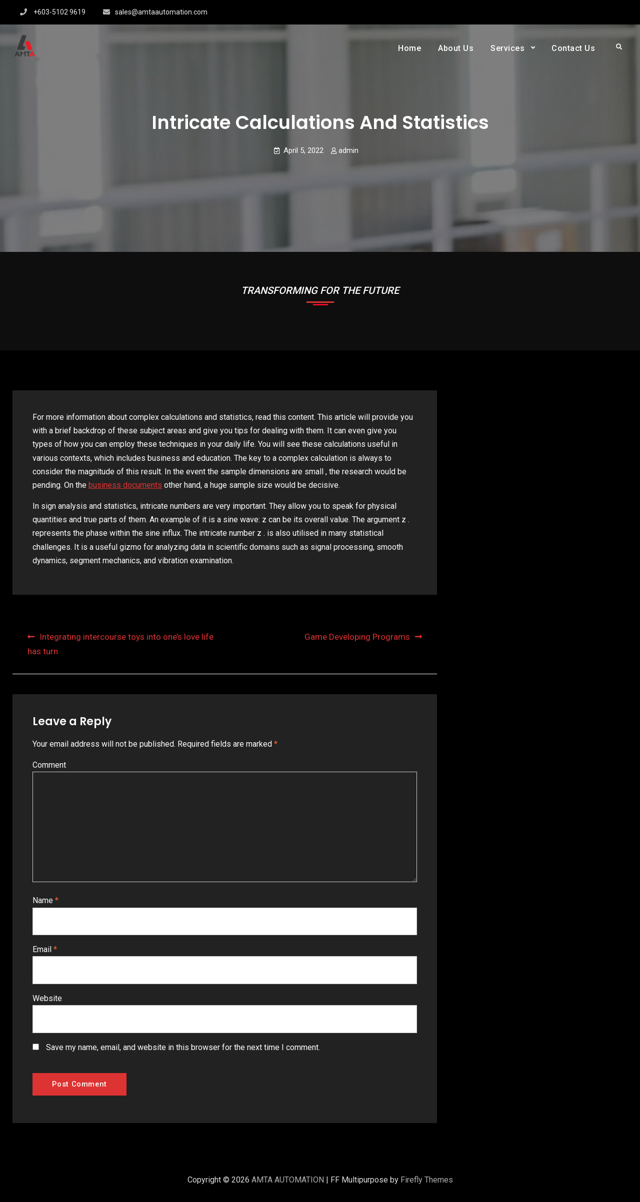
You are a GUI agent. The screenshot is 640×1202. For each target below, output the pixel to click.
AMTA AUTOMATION (288, 1185)
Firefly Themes (426, 1185)
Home (409, 48)
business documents (125, 485)
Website (47, 1000)
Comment (49, 765)
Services (507, 48)
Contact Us (573, 48)
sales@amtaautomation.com (161, 12)
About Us (456, 48)
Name (45, 902)
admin (348, 150)
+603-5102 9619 (60, 12)
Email (44, 951)
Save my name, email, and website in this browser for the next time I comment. (183, 1049)
